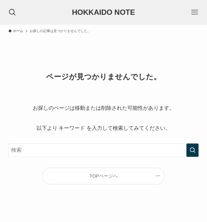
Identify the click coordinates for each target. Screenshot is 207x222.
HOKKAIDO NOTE (103, 12)
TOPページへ (103, 176)
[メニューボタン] (194, 12)
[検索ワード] (103, 150)
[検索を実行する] (192, 150)
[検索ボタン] (12, 12)
